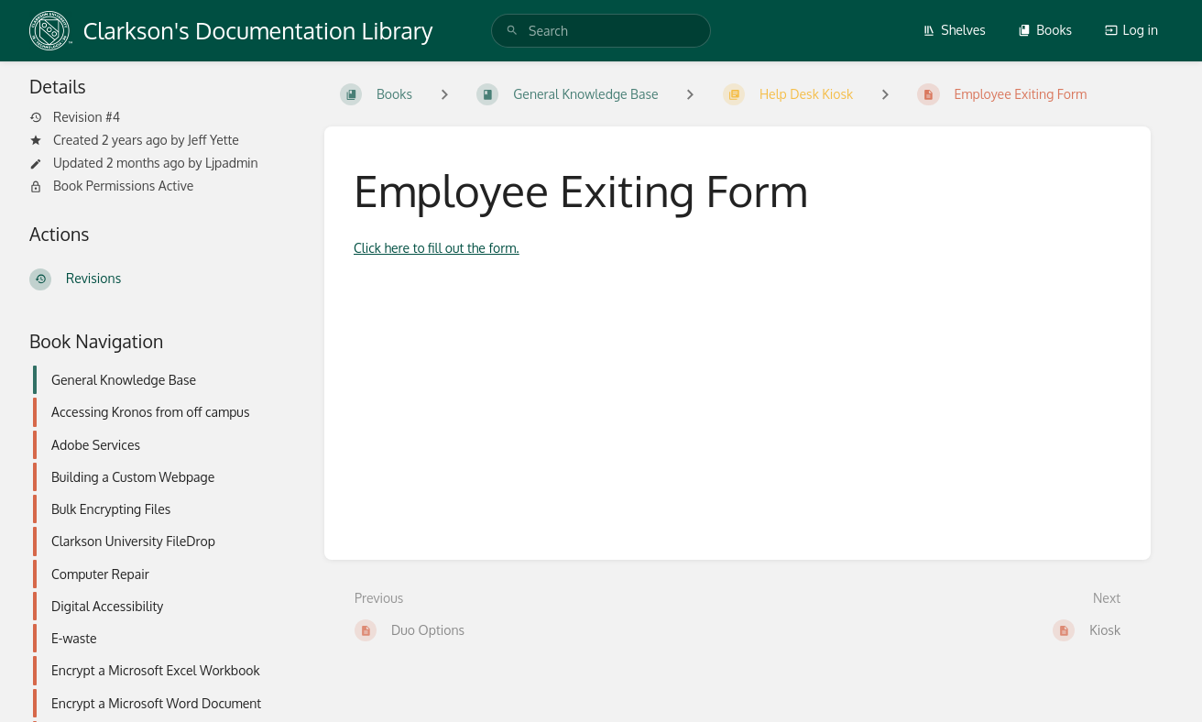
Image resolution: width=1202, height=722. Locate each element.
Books (1045, 30)
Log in (1131, 30)
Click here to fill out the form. (436, 248)
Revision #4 (74, 117)
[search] (601, 31)
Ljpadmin (231, 162)
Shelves (954, 30)
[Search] (512, 30)
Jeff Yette (213, 140)
